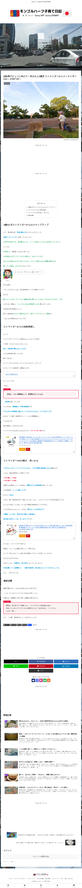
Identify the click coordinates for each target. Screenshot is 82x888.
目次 (38, 203)
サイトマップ (31, 878)
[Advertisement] (41, 158)
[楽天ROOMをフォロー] (41, 680)
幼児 (34, 624)
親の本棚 (47, 878)
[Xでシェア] (16, 661)
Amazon (22, 449)
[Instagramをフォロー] (37, 680)
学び (62, 878)
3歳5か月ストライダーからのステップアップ (41, 207)
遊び (29, 624)
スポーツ (6, 624)
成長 (19, 624)
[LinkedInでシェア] (66, 666)
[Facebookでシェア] (41, 661)
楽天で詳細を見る (12, 374)
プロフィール (55, 878)
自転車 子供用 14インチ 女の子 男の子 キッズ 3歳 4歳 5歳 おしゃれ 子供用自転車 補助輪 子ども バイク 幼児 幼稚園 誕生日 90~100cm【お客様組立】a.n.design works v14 (45, 527)
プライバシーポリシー (20, 878)
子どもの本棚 (40, 878)
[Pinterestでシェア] (41, 666)
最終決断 (31, 215)
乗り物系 (13, 624)
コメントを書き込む (41, 856)
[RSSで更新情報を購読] (48, 680)
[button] (41, 671)
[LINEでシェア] (16, 666)
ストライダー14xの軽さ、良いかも (38, 212)
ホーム (11, 878)
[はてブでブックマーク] (66, 661)
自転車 (24, 624)
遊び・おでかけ (69, 878)
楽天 (28, 449)
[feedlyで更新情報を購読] (45, 680)
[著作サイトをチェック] (33, 680)
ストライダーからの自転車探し (37, 210)
